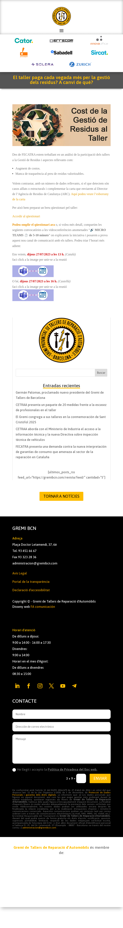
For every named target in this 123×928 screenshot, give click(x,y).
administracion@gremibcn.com (34, 563)
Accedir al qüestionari (26, 216)
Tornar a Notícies (61, 496)
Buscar (101, 372)
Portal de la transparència (31, 581)
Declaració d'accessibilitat (31, 590)
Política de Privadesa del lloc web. (72, 769)
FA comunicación (43, 606)
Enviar (100, 778)
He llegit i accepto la (54, 770)
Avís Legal (19, 573)
